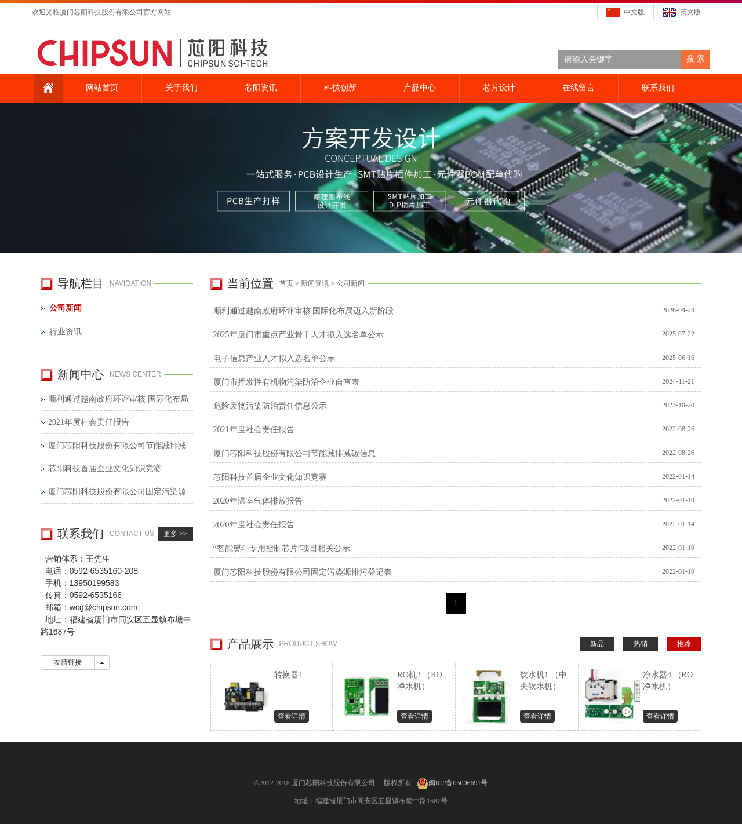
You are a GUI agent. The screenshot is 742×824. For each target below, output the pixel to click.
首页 (286, 283)
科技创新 (338, 87)
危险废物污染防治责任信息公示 (456, 405)
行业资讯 (65, 331)
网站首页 (100, 87)
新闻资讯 (315, 283)
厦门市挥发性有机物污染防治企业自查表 (456, 382)
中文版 (634, 12)
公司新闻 (351, 283)
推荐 (684, 644)
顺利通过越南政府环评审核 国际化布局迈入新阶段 (456, 310)
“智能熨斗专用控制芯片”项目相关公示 (456, 548)
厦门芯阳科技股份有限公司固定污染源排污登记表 (456, 572)
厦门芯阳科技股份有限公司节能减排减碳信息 (456, 453)
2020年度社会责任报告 (456, 524)
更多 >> (175, 534)
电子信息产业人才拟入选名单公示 (456, 358)
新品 (597, 644)
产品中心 (418, 87)
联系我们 (656, 87)
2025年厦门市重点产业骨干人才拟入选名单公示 (456, 334)
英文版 (690, 12)
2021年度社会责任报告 (456, 429)
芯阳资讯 (259, 87)
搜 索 (695, 58)
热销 (641, 644)
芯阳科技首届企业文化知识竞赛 (456, 477)
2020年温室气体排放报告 (456, 500)
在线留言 (577, 87)
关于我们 (179, 87)
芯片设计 (497, 87)
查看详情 (291, 716)
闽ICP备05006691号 (458, 783)
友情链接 (68, 662)
